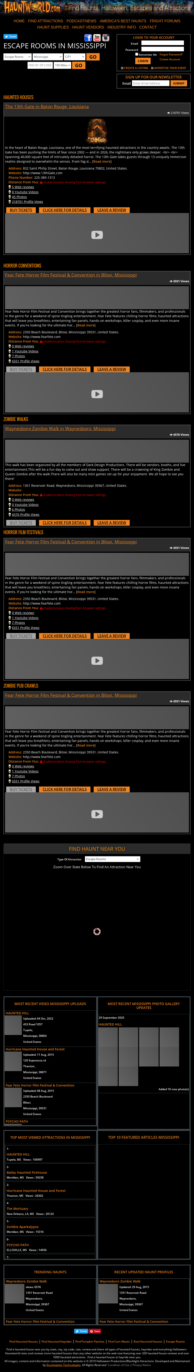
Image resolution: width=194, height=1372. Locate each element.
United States (32, 1042)
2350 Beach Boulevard (38, 1096)
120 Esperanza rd (34, 1060)
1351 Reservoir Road (39, 1293)
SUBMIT (179, 83)
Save (97, 1331)
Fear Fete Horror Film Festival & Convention (40, 1085)
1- (8, 1149)
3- (8, 1185)
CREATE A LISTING (136, 68)
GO (93, 57)
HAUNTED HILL (17, 1013)
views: (33, 1287)
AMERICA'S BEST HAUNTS (123, 21)
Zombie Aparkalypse (23, 1227)
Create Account (170, 59)
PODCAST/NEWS (81, 21)
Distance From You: (23, 182)
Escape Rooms (175, 1341)
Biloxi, (27, 1102)
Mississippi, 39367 (37, 1304)
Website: (15, 173)
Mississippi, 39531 (35, 1108)
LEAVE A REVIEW (111, 210)
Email (134, 44)
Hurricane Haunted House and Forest (35, 1049)
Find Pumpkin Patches (89, 1341)
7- (8, 1257)
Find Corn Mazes (119, 1341)
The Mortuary (17, 1208)
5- (8, 1221)
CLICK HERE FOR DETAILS (65, 210)
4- (8, 1203)
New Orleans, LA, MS (30, 1214)
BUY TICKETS (21, 210)
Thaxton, (29, 1066)
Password (131, 50)
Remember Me (146, 54)
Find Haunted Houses (23, 1341)
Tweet (12, 36)
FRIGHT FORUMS (165, 21)
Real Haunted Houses (148, 1341)
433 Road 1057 (32, 1024)
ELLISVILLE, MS (27, 1250)
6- (8, 1239)
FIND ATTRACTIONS (45, 21)
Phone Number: (20, 177)
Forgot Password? (171, 54)
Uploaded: (38, 1018)
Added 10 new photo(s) (174, 1089)
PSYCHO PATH (17, 1121)
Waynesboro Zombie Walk (26, 1281)
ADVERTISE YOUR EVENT (170, 68)
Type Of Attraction (69, 859)
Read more (101, 161)
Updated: (134, 1287)
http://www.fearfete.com (42, 336)
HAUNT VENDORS (88, 27)
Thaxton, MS (25, 1196)
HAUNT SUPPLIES (53, 27)
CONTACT (148, 27)
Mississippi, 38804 (35, 1036)
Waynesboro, (34, 1298)
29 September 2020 (111, 1018)
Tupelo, (28, 1030)
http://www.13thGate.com (42, 173)
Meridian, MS (25, 1177)
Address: (15, 168)
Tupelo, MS (24, 1160)
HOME (19, 21)
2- (8, 1167)
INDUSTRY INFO (121, 27)
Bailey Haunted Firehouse (27, 1172)
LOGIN (143, 61)
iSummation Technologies (63, 1365)
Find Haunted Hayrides (57, 1341)
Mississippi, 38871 (35, 1072)
